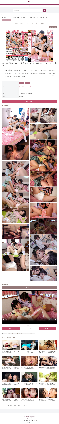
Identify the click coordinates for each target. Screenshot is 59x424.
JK (25, 333)
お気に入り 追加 (53, 27)
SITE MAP (28, 420)
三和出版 (21, 89)
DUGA (47, 328)
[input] (27, 10)
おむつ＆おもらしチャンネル (25, 86)
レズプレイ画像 (30, 23)
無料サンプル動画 (40, 23)
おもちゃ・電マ (11, 333)
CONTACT (34, 420)
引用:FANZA (53, 77)
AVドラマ (5, 333)
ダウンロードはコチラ (29, 101)
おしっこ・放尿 (17, 333)
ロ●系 (28, 333)
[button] (44, 10)
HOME (23, 420)
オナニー (22, 333)
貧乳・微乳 (32, 333)
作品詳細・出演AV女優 (20, 23)
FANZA (11, 328)
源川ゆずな (27, 82)
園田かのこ (22, 82)
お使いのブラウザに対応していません (29, 306)
